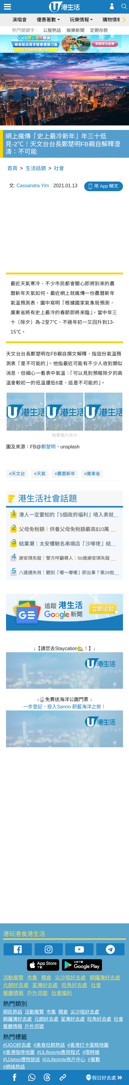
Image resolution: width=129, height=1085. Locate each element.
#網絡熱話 (14, 1066)
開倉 (46, 978)
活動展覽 (13, 978)
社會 (59, 168)
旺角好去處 (74, 985)
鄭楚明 (48, 446)
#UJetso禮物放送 (21, 1059)
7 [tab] (66, 51)
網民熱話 (12, 1011)
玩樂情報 (79, 19)
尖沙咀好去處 (70, 978)
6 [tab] (81, 43)
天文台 (18, 473)
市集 (32, 978)
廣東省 (93, 473)
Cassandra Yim (33, 185)
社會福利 (61, 993)
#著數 (94, 1059)
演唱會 (19, 19)
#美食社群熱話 (49, 1045)
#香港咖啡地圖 (19, 1052)
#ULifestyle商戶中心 (63, 1059)
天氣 (41, 473)
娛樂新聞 (75, 30)
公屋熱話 (52, 30)
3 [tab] (63, 43)
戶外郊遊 (37, 993)
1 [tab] (51, 43)
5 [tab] (75, 43)
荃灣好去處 (45, 985)
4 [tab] (69, 43)
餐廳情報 (13, 993)
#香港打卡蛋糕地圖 (88, 1045)
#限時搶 (91, 1052)
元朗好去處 (16, 985)
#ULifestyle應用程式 (58, 1052)
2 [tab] (57, 43)
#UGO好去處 (17, 1045)
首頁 (12, 168)
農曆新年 (66, 473)
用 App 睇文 (106, 185)
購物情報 (112, 19)
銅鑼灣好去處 (105, 978)
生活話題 (36, 168)
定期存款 (99, 30)
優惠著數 (46, 19)
